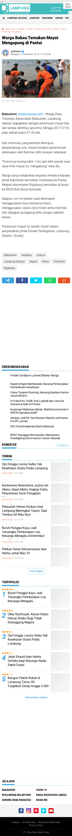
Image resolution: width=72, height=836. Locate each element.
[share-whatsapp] (50, 280)
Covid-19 (41, 789)
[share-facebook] (22, 280)
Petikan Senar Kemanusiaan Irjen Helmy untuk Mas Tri (24, 551)
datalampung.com (30, 114)
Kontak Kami (29, 822)
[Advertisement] (36, 321)
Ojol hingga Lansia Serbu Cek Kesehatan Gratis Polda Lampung (25, 466)
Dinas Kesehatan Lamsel (51, 794)
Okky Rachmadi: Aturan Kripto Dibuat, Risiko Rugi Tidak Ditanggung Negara (28, 618)
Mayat (56, 29)
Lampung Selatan (17, 18)
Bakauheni (10, 29)
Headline (21, 29)
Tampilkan (62, 445)
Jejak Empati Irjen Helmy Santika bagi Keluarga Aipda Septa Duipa (27, 661)
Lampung (34, 18)
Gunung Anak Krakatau (16, 799)
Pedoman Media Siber (49, 822)
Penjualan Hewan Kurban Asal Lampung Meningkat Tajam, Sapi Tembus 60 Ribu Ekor (24, 511)
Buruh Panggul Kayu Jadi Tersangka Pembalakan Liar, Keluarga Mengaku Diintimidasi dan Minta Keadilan (23, 534)
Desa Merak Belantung (16, 794)
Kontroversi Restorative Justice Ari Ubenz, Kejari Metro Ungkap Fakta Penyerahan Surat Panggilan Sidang (25, 491)
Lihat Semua (36, 571)
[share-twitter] (36, 280)
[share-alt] (8, 280)
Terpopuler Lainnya (36, 697)
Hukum (59, 18)
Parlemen (47, 18)
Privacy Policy (36, 825)
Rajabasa (16, 32)
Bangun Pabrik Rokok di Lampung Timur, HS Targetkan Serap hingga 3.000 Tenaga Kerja (28, 684)
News (63, 29)
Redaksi (16, 822)
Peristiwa (6, 32)
